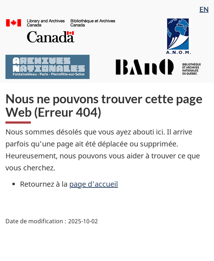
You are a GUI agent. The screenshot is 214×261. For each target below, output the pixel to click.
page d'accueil (93, 184)
